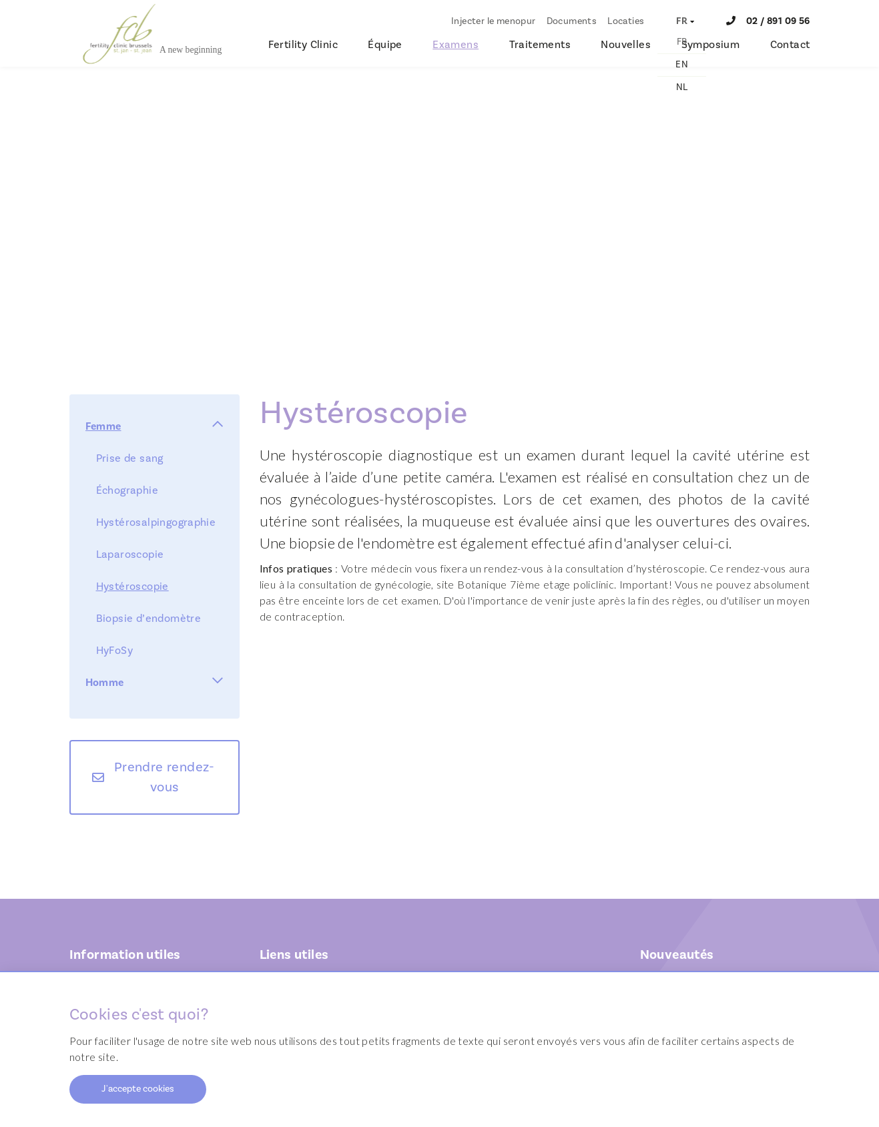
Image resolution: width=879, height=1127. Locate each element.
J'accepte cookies (137, 1089)
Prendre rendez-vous (164, 777)
